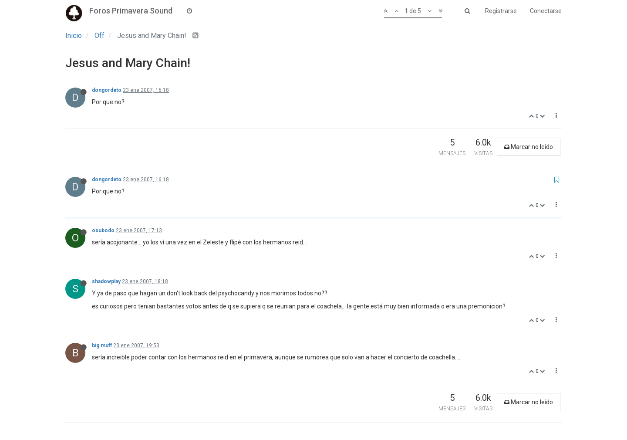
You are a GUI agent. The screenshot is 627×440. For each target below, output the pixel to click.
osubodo (103, 230)
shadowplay (106, 281)
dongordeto (106, 90)
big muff (102, 345)
